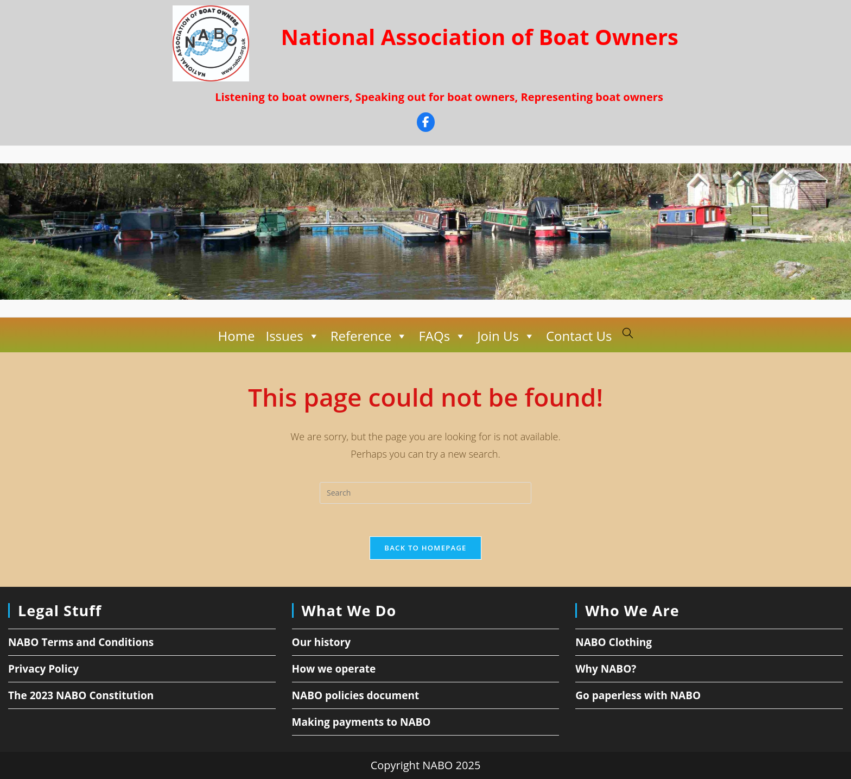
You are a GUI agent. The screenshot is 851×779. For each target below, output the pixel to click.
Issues (292, 336)
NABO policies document (356, 695)
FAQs (442, 336)
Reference (369, 336)
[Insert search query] (425, 493)
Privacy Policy (43, 669)
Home (236, 336)
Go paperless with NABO (638, 695)
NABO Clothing (613, 642)
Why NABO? (605, 669)
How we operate (334, 669)
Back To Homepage (425, 548)
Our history (321, 642)
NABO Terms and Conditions (81, 642)
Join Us (506, 336)
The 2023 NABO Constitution (81, 695)
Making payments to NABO (361, 722)
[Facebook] (426, 123)
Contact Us (579, 336)
